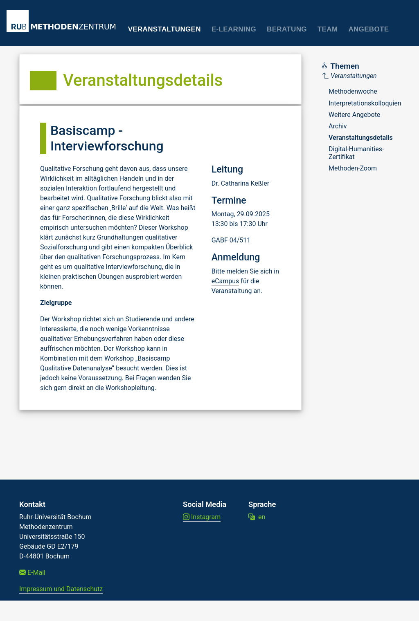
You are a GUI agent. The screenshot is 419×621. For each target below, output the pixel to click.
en (256, 517)
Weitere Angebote (354, 115)
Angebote (368, 29)
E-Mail (32, 572)
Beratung (287, 29)
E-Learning (234, 29)
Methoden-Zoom (353, 168)
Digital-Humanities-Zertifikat (356, 152)
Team (328, 29)
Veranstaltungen (164, 29)
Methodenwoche (353, 91)
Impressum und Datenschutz (61, 589)
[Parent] (361, 76)
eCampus (225, 281)
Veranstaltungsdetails (361, 137)
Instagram (202, 517)
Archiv (338, 126)
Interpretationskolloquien (365, 103)
